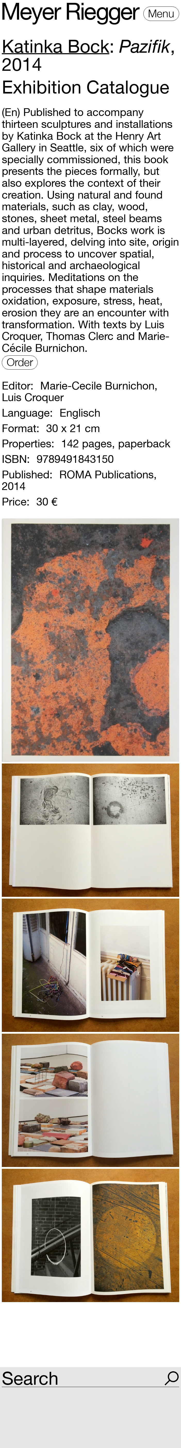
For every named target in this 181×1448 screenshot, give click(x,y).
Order (20, 361)
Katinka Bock (55, 46)
